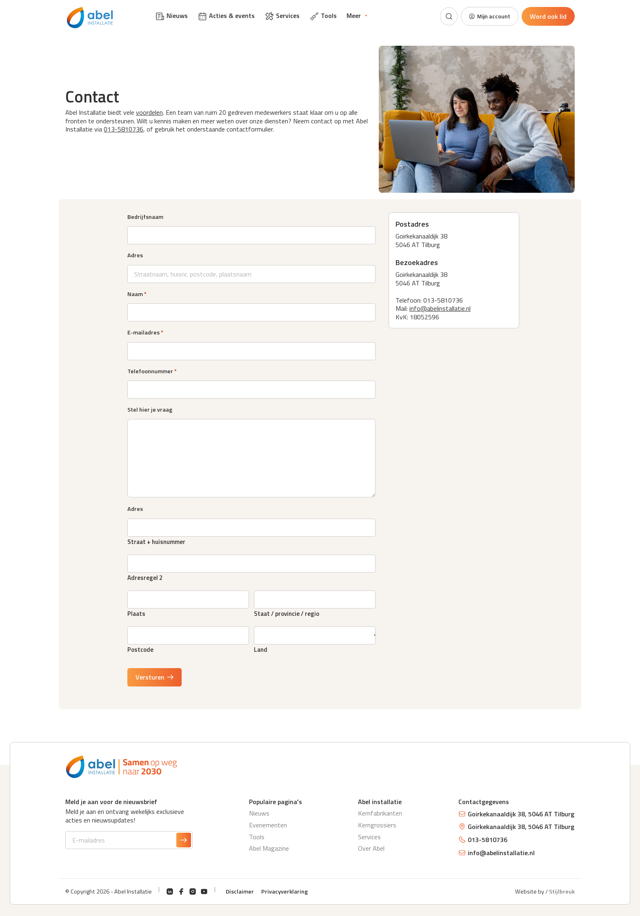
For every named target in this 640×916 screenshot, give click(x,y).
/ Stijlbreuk (560, 891)
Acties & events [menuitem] (226, 16)
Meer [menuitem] (354, 15)
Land (260, 649)
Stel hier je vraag (149, 409)
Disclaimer (240, 891)
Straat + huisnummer (156, 541)
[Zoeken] (443, 16)
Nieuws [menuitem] (171, 16)
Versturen (155, 677)
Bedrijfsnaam (145, 217)
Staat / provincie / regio (286, 613)
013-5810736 (123, 129)
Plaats (136, 613)
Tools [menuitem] (323, 16)
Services (369, 837)
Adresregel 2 (144, 577)
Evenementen (268, 825)
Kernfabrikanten (380, 813)
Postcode (140, 649)
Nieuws (259, 813)
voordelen (149, 112)
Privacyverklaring (284, 891)
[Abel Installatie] (91, 18)
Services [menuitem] (282, 16)
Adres (135, 255)
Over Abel (371, 848)
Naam (137, 294)
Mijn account (486, 16)
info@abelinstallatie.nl (440, 308)
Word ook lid (548, 16)
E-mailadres (145, 332)
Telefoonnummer (152, 371)
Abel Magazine (269, 848)
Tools (256, 837)
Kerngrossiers (377, 825)
